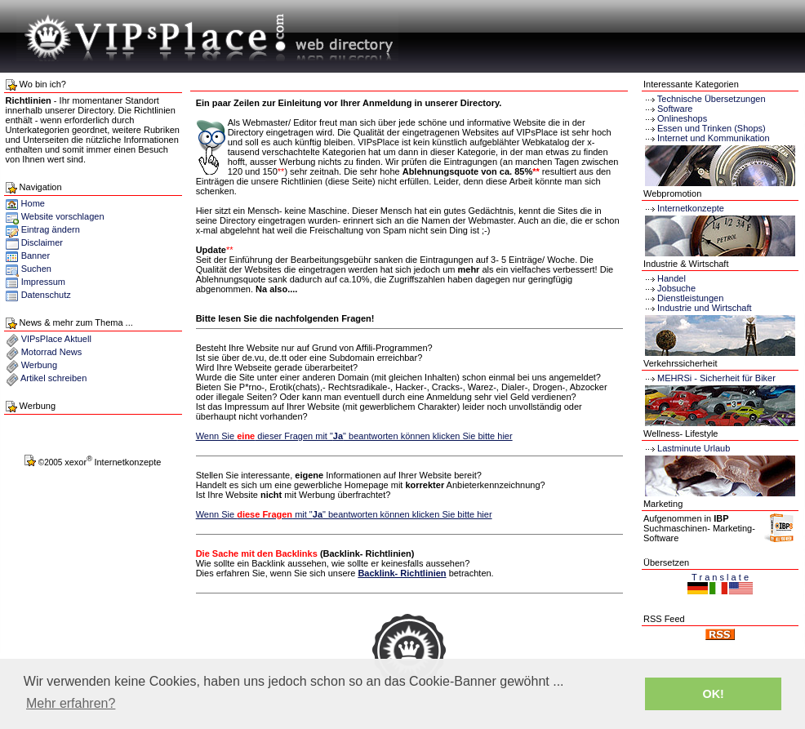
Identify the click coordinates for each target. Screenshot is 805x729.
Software (674, 108)
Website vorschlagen (63, 216)
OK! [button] (712, 693)
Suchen (36, 268)
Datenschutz (46, 295)
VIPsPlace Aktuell (56, 339)
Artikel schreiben (53, 378)
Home (25, 203)
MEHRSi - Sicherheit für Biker (709, 378)
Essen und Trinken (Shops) (711, 128)
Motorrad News (51, 352)
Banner (35, 255)
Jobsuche (669, 288)
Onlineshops (682, 118)
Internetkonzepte (690, 208)
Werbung (39, 365)
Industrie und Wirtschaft (697, 308)
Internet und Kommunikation (713, 138)
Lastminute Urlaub (686, 448)
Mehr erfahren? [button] (70, 703)
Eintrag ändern (50, 229)
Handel (664, 278)
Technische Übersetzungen (711, 99)
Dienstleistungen (683, 298)
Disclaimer (42, 242)
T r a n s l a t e (720, 577)
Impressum (43, 282)
